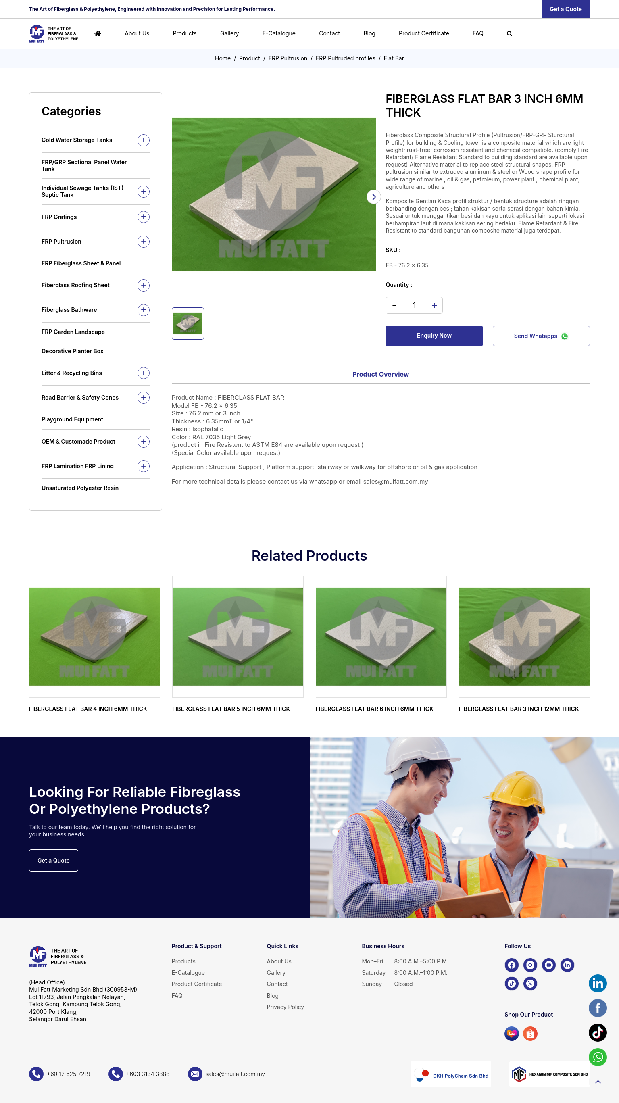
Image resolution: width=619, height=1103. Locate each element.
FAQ (478, 33)
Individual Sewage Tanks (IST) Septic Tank (82, 191)
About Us (137, 33)
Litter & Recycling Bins (72, 372)
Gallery (229, 33)
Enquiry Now (434, 335)
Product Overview (380, 374)
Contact (329, 33)
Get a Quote (566, 9)
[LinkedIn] (567, 965)
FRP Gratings (59, 216)
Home (223, 58)
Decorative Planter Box (73, 351)
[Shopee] (530, 1033)
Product (249, 58)
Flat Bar (394, 58)
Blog (369, 33)
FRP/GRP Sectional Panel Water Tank (84, 165)
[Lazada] (511, 1033)
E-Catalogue (279, 33)
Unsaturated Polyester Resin (80, 487)
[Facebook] (511, 965)
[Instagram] (530, 965)
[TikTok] (511, 983)
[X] (530, 983)
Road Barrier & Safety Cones (80, 397)
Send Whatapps (541, 335)
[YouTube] (549, 965)
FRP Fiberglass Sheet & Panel (81, 263)
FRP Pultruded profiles (345, 58)
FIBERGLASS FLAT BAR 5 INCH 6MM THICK (231, 708)
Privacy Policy (285, 1006)
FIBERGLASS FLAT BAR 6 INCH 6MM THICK (375, 708)
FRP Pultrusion (288, 58)
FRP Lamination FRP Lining (78, 466)
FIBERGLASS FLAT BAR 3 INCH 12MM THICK (519, 708)
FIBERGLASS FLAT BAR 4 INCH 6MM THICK (88, 708)
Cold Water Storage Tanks (77, 139)
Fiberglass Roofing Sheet (76, 284)
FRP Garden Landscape (73, 331)
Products (185, 33)
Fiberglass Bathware (69, 309)
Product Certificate (424, 33)
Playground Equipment (72, 419)
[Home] (97, 33)
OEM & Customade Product (78, 441)
